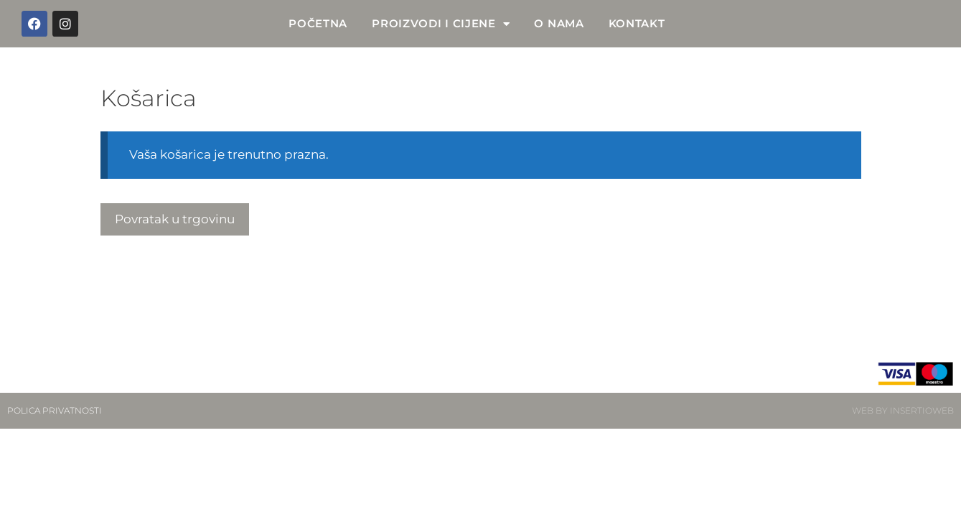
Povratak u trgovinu (175, 219)
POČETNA (318, 23)
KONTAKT (637, 23)
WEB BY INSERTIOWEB (903, 410)
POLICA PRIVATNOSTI (54, 410)
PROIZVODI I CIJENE (441, 24)
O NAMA (558, 23)
